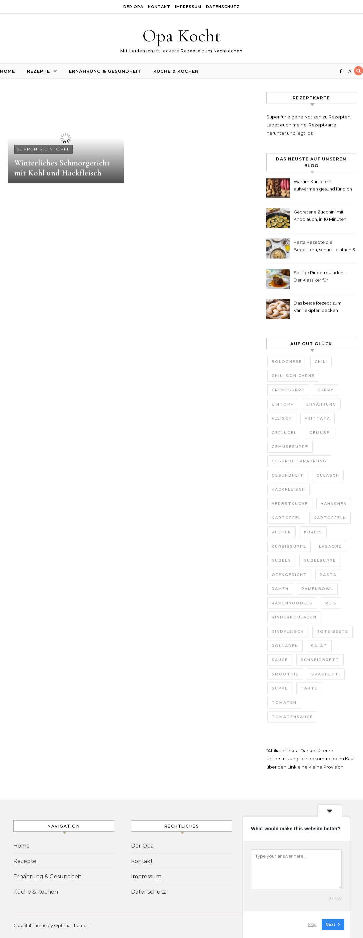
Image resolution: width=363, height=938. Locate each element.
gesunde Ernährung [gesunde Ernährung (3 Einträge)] (299, 461)
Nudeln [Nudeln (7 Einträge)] (281, 560)
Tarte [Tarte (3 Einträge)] (309, 688)
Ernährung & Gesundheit (105, 71)
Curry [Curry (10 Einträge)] (325, 390)
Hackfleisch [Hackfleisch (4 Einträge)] (288, 489)
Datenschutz (223, 6)
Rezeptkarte (322, 124)
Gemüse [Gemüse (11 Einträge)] (319, 432)
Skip (312, 924)
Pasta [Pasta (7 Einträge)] (328, 574)
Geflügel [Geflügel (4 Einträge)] (284, 432)
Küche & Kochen (176, 71)
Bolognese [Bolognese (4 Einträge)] (287, 361)
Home (7, 71)
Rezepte (38, 71)
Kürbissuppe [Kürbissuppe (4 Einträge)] (289, 546)
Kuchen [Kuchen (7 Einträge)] (281, 532)
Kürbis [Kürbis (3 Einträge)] (313, 532)
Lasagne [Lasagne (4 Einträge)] (330, 546)
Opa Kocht (181, 35)
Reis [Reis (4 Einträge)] (331, 603)
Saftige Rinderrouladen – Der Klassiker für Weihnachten (320, 277)
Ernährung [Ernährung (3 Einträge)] (321, 404)
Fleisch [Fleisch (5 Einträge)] (282, 418)
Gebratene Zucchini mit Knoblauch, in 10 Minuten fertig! (320, 216)
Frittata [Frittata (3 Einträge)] (317, 418)
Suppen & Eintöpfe (43, 148)
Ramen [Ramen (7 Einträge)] (280, 588)
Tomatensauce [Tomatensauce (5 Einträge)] (292, 717)
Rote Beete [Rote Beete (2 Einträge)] (332, 631)
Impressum (188, 6)
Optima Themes (71, 925)
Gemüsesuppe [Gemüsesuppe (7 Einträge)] (290, 446)
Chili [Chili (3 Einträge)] (321, 361)
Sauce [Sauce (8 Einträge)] (280, 659)
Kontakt (159, 6)
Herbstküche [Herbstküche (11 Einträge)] (290, 503)
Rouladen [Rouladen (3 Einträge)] (285, 645)
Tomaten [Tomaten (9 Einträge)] (284, 702)
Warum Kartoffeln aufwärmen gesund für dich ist (323, 186)
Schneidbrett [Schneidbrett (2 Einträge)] (320, 659)
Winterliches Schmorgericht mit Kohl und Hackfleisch (62, 168)
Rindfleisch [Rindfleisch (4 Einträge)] (288, 631)
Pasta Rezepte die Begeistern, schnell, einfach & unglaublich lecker (324, 247)
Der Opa (133, 6)
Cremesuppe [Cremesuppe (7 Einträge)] (288, 390)
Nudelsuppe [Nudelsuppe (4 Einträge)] (320, 560)
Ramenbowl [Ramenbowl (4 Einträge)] (317, 588)
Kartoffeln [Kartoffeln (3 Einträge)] (330, 517)
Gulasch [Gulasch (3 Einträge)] (327, 475)
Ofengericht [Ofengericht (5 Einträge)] (289, 574)
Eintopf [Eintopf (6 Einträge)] (283, 404)
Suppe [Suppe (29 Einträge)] (280, 688)
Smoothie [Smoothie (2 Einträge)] (285, 674)
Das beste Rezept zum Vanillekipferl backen (318, 306)
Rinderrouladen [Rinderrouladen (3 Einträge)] (294, 617)
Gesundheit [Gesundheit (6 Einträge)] (288, 475)
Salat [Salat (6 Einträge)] (319, 645)
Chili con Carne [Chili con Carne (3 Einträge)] (293, 375)
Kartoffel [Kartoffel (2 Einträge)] (286, 517)
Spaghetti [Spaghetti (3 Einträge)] (325, 674)
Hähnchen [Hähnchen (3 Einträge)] (334, 503)
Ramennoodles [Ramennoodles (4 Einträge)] (292, 603)
